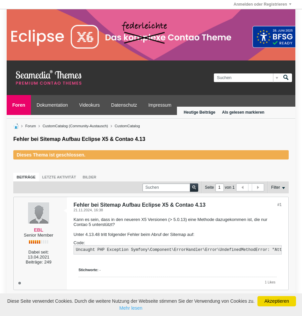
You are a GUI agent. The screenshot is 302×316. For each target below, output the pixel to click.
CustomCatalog (127, 126)
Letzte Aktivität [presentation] (59, 177)
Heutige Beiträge (199, 112)
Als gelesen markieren (243, 112)
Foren (18, 105)
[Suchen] (247, 77)
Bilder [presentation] (89, 177)
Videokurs (89, 105)
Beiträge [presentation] (26, 177)
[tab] (26, 177)
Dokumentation (52, 105)
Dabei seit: (38, 252)
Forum (30, 126)
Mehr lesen (130, 308)
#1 (279, 204)
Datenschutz (124, 105)
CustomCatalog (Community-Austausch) (75, 126)
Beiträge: (34, 262)
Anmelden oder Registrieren (262, 4)
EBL (38, 230)
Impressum (159, 105)
